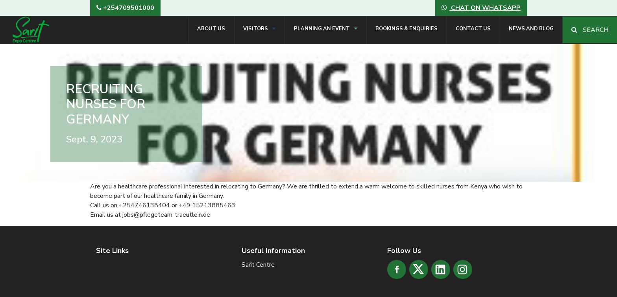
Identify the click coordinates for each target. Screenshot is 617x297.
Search (589, 30)
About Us (211, 28)
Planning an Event (322, 28)
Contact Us (473, 28)
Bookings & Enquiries (406, 28)
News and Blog (531, 28)
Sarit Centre (258, 264)
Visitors (255, 28)
